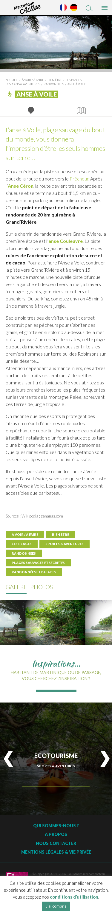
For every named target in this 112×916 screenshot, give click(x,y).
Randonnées (54, 84)
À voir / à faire (33, 80)
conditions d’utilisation (74, 897)
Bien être (54, 80)
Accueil (12, 80)
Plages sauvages (38, 563)
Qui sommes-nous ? (56, 825)
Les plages (74, 80)
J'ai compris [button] (56, 906)
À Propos (56, 834)
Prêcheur (79, 178)
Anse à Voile (76, 84)
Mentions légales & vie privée (56, 852)
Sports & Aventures (24, 84)
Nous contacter (56, 843)
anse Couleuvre (65, 241)
